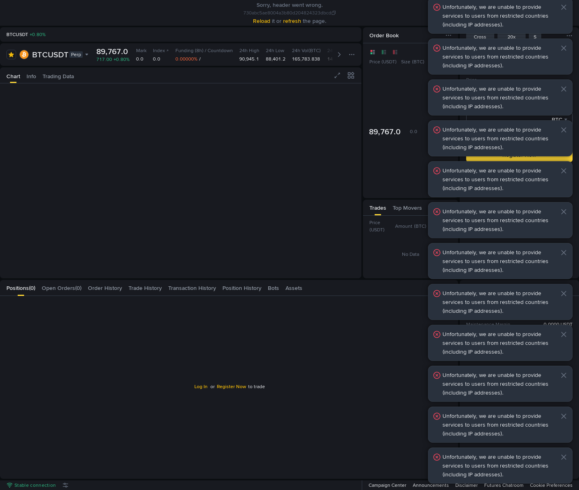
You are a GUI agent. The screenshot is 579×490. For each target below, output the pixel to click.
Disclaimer (466, 485)
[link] (14, 13)
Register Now (231, 386)
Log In (201, 386)
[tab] (13, 75)
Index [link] (161, 50)
